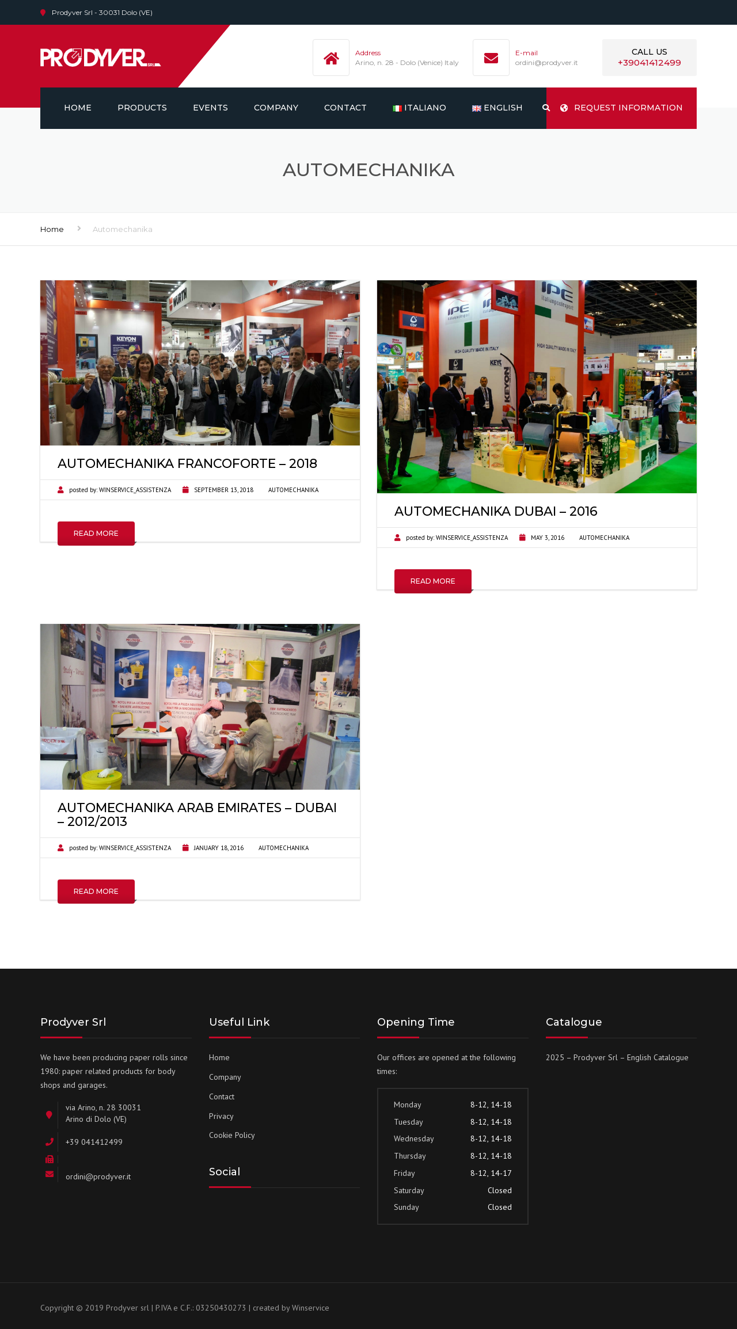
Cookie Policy (232, 1135)
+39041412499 (649, 62)
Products (142, 107)
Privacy (221, 1116)
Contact (345, 107)
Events (210, 107)
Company (276, 107)
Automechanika (293, 490)
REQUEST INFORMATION (621, 107)
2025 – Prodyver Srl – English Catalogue (617, 1057)
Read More (96, 533)
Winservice (310, 1308)
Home (78, 107)
